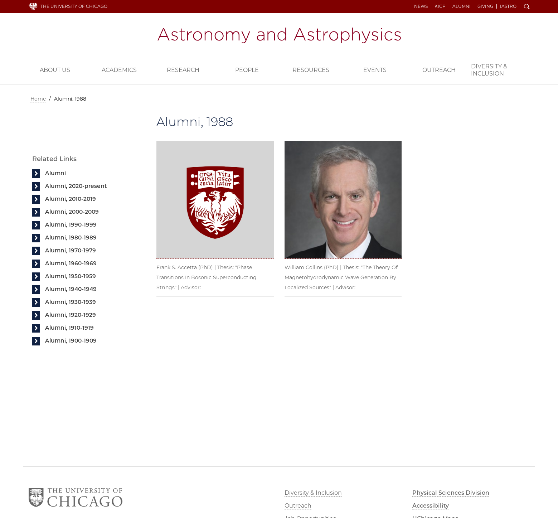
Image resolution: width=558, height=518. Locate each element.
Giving (485, 6)
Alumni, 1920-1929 (70, 314)
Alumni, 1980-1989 (71, 237)
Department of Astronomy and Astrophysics (279, 35)
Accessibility (430, 505)
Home (38, 99)
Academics (119, 70)
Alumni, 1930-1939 (70, 302)
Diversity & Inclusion (489, 70)
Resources (310, 70)
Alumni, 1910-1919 (69, 327)
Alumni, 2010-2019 (70, 198)
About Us (55, 70)
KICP (440, 6)
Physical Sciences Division (450, 492)
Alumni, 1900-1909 (71, 340)
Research (183, 70)
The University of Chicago (73, 6)
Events (375, 70)
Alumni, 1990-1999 (71, 224)
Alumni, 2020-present (76, 186)
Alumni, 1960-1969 (71, 263)
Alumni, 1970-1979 (70, 250)
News (421, 6)
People (247, 70)
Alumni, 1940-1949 (71, 289)
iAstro (508, 6)
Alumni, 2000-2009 (72, 211)
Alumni (461, 6)
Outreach (439, 70)
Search (527, 7)
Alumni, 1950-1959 (70, 276)
